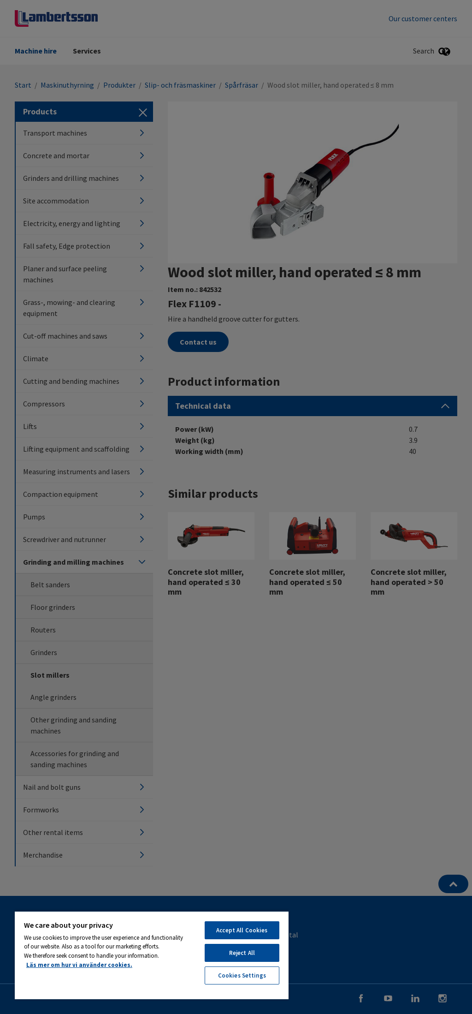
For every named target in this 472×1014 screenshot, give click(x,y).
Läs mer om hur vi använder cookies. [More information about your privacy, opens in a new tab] (79, 965)
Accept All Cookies (241, 930)
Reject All (242, 953)
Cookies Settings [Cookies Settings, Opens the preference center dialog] (242, 975)
